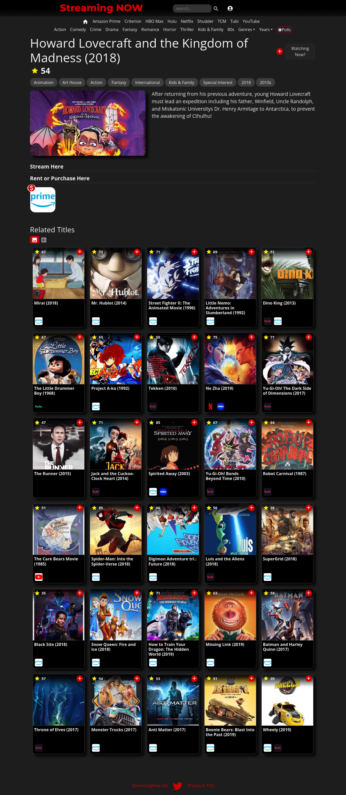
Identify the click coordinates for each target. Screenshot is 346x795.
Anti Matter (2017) (167, 730)
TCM (222, 21)
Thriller (187, 29)
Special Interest (217, 82)
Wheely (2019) (277, 730)
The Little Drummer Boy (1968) (54, 390)
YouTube (251, 21)
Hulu (172, 21)
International (147, 82)
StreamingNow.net (150, 785)
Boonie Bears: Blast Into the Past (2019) (230, 732)
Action (60, 29)
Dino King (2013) (279, 303)
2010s (265, 82)
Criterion (133, 21)
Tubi (234, 21)
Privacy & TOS (201, 785)
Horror (169, 29)
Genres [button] (245, 29)
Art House (72, 82)
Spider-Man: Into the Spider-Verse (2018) (112, 561)
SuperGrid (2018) (280, 559)
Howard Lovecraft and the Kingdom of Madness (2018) (139, 50)
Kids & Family (210, 29)
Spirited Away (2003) (169, 473)
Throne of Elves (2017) (56, 730)
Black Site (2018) (50, 644)
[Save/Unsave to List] (280, 51)
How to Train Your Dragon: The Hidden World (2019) (168, 649)
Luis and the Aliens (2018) (225, 561)
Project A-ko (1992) (110, 388)
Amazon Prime (106, 21)
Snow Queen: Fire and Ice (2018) (113, 647)
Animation (44, 82)
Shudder (205, 21)
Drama (111, 29)
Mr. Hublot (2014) (108, 303)
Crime (95, 29)
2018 (246, 82)
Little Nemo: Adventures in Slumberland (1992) (225, 308)
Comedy (78, 29)
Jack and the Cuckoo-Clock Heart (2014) (112, 476)
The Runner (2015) (52, 473)
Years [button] (264, 29)
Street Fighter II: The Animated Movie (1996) (171, 305)
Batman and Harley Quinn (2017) (282, 647)
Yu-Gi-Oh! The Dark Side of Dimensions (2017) (287, 390)
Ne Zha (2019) (219, 388)
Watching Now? (300, 51)
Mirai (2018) (46, 303)
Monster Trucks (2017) (113, 730)
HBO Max (154, 21)
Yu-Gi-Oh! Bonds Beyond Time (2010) (226, 476)
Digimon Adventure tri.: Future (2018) (172, 561)
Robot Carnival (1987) (284, 473)
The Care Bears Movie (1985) (56, 561)
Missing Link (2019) (225, 644)
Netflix (187, 21)
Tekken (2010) (162, 388)
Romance (150, 29)
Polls (284, 30)
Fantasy (130, 29)
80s (231, 29)
